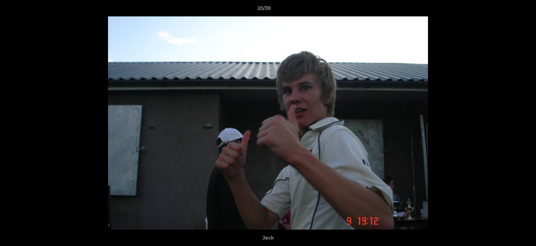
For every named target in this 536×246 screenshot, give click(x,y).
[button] (507, 10)
